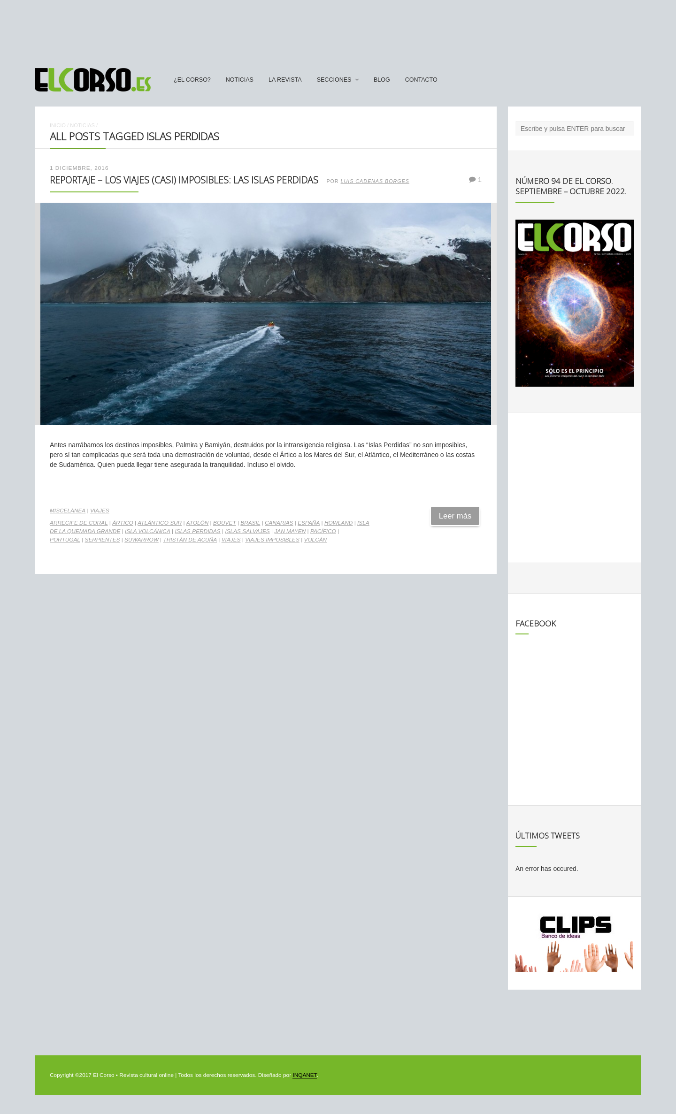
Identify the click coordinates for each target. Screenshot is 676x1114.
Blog (382, 79)
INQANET (304, 1075)
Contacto (421, 79)
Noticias (240, 79)
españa (309, 522)
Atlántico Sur (160, 522)
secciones (334, 79)
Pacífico (323, 531)
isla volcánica (147, 531)
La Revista (285, 79)
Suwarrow (141, 539)
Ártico (122, 522)
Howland (338, 522)
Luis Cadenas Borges (375, 181)
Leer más (455, 515)
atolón (197, 522)
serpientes (102, 539)
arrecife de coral (79, 522)
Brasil (250, 522)
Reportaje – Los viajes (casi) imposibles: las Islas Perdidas (184, 180)
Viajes (99, 510)
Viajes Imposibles (272, 539)
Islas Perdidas (197, 531)
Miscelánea (67, 510)
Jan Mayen (290, 531)
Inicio (58, 125)
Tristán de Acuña (190, 539)
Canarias (279, 522)
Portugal (65, 539)
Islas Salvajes (247, 531)
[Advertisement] (338, 29)
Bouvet (224, 522)
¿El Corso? (192, 79)
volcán (315, 539)
